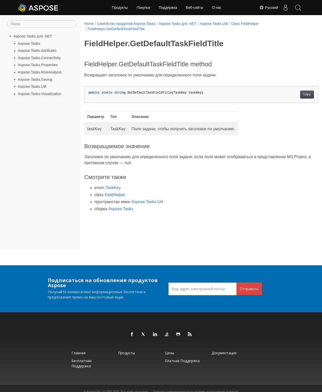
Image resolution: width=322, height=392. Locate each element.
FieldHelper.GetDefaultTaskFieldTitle (116, 29)
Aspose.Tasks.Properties (38, 65)
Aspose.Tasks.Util (32, 86)
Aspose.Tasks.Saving (35, 79)
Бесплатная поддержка (81, 363)
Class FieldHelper (245, 24)
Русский (268, 7)
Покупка (143, 8)
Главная (78, 353)
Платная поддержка (182, 360)
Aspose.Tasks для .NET (32, 36)
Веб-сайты (194, 8)
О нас (216, 8)
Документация (224, 353)
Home (89, 24)
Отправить (249, 288)
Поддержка (168, 8)
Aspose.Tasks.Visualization (39, 94)
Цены (169, 353)
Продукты (120, 8)
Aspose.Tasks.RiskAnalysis (40, 72)
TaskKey (112, 188)
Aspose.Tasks (29, 43)
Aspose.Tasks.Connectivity (39, 58)
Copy (290, 94)
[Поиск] (41, 24)
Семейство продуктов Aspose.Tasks (126, 24)
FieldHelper (115, 195)
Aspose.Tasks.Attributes (37, 51)
